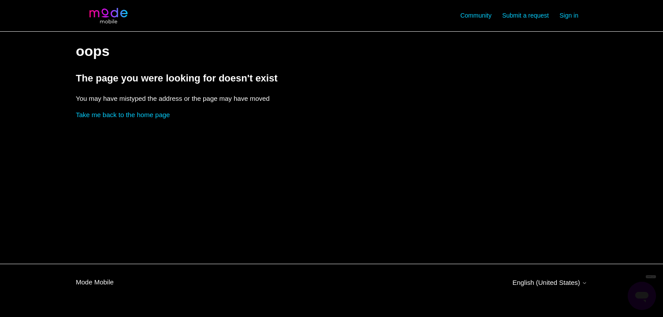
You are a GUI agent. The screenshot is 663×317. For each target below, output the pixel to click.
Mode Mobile (95, 282)
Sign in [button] (568, 15)
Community (476, 15)
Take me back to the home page (123, 114)
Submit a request (525, 15)
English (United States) (549, 282)
